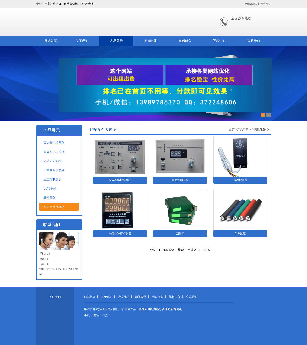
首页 (232, 129)
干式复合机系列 (53, 170)
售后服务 (185, 41)
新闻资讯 (150, 41)
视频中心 (219, 41)
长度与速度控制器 (120, 233)
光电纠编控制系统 (120, 180)
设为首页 (266, 3)
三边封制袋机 (52, 179)
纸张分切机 (87, 3)
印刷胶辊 (240, 233)
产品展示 (116, 41)
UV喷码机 (49, 188)
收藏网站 (251, 4)
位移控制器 (240, 180)
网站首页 (50, 41)
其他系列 (49, 197)
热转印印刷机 (52, 161)
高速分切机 (54, 3)
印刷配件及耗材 (53, 207)
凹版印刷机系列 (53, 152)
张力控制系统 (180, 180)
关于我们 (82, 41)
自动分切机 (71, 3)
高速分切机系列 (53, 142)
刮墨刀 (180, 233)
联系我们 (253, 41)
